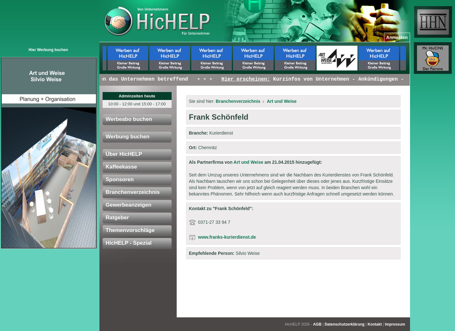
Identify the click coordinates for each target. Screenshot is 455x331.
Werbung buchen (128, 137)
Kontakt (375, 324)
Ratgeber (117, 218)
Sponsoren (120, 179)
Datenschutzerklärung (344, 324)
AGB (317, 324)
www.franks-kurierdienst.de (227, 237)
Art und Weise (282, 101)
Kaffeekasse (121, 167)
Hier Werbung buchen (48, 50)
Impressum (395, 324)
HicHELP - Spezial (129, 243)
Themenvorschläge (130, 230)
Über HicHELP (124, 154)
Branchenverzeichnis (133, 192)
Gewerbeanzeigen (129, 205)
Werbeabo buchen (129, 119)
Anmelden (397, 37)
